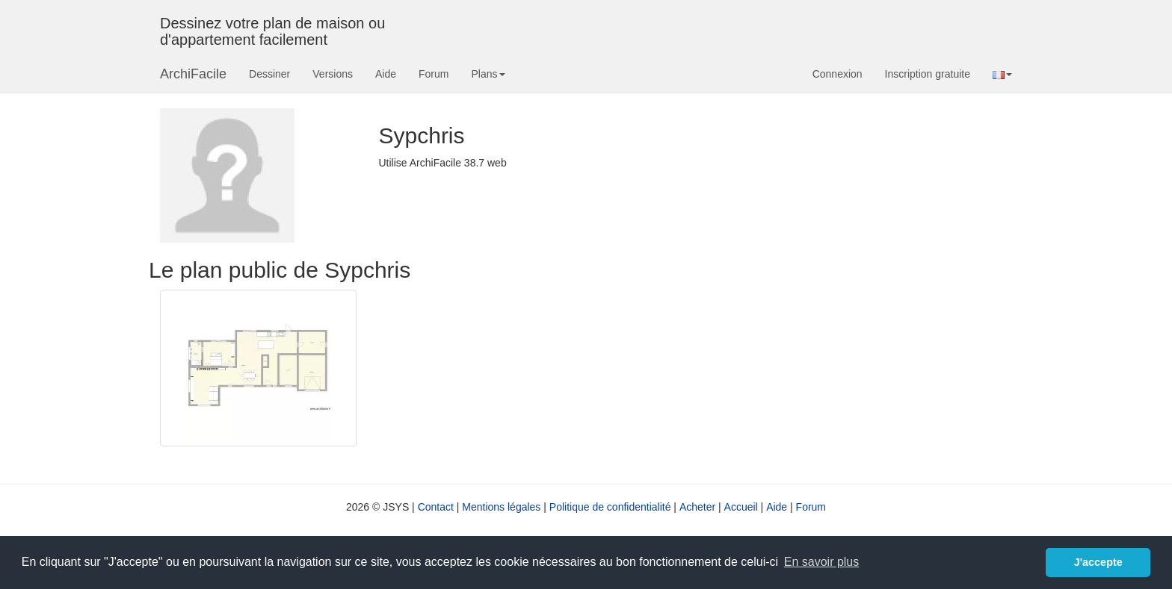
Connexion (837, 74)
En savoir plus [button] (822, 561)
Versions (332, 74)
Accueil (741, 507)
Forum (433, 74)
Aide (385, 74)
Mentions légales (501, 507)
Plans (488, 74)
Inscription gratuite (927, 74)
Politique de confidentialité (610, 507)
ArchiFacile (193, 73)
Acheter (697, 507)
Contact (436, 507)
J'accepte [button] (1098, 562)
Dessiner (269, 74)
